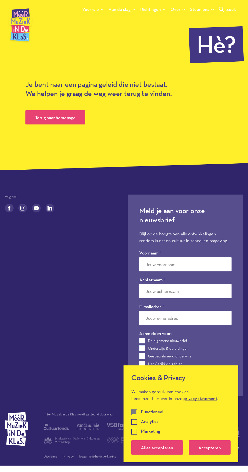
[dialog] (181, 413)
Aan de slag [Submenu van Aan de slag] (121, 9)
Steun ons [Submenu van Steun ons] (202, 9)
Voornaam (150, 252)
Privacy (68, 456)
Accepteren (209, 447)
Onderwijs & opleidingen (168, 348)
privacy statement (200, 398)
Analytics (149, 421)
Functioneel (152, 411)
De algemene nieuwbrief (167, 340)
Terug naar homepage (55, 117)
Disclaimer (51, 456)
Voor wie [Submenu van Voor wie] (93, 9)
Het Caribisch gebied (165, 364)
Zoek (227, 9)
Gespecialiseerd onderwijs (169, 356)
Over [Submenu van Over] (177, 9)
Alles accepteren (157, 447)
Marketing (150, 431)
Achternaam (152, 279)
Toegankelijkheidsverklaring (97, 456)
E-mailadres (151, 306)
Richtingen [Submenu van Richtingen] (153, 9)
